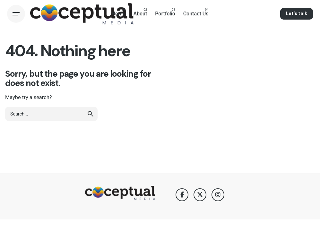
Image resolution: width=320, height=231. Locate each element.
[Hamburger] (16, 14)
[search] (90, 114)
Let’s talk (296, 13)
